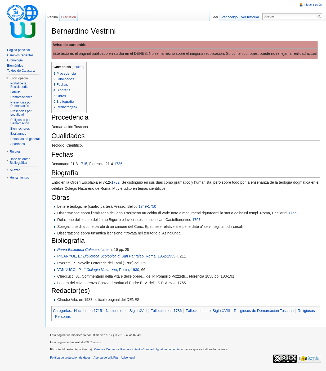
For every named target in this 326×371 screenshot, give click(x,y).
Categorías (64, 311)
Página (53, 17)
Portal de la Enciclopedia (19, 85)
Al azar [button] (15, 170)
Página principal (18, 50)
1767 (198, 220)
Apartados (17, 144)
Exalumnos (18, 133)
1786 (120, 164)
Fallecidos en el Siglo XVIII (209, 311)
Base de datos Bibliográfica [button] (20, 161)
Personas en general (25, 139)
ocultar (80, 67)
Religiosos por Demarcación (20, 121)
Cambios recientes (20, 55)
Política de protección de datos (72, 359)
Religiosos (65, 317)
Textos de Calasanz (21, 71)
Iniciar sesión (312, 4)
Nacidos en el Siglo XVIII (128, 311)
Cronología (15, 60)
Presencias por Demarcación (21, 104)
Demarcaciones (21, 97)
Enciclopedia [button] (19, 78)
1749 (144, 207)
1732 (117, 182)
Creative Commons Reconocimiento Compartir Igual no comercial (139, 350)
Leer (214, 17)
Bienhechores (20, 128)
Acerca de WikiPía (107, 359)
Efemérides (15, 65)
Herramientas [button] (19, 177)
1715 (85, 164)
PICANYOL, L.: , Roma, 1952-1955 (118, 257)
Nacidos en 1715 (90, 311)
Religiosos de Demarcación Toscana (266, 311)
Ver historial (249, 17)
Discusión (69, 17)
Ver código (229, 17)
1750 (154, 207)
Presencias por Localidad (21, 113)
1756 (294, 213)
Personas (86, 317)
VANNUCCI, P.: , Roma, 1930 (100, 270)
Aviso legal (130, 359)
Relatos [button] (15, 151)
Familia (15, 92)
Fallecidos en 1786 (168, 311)
